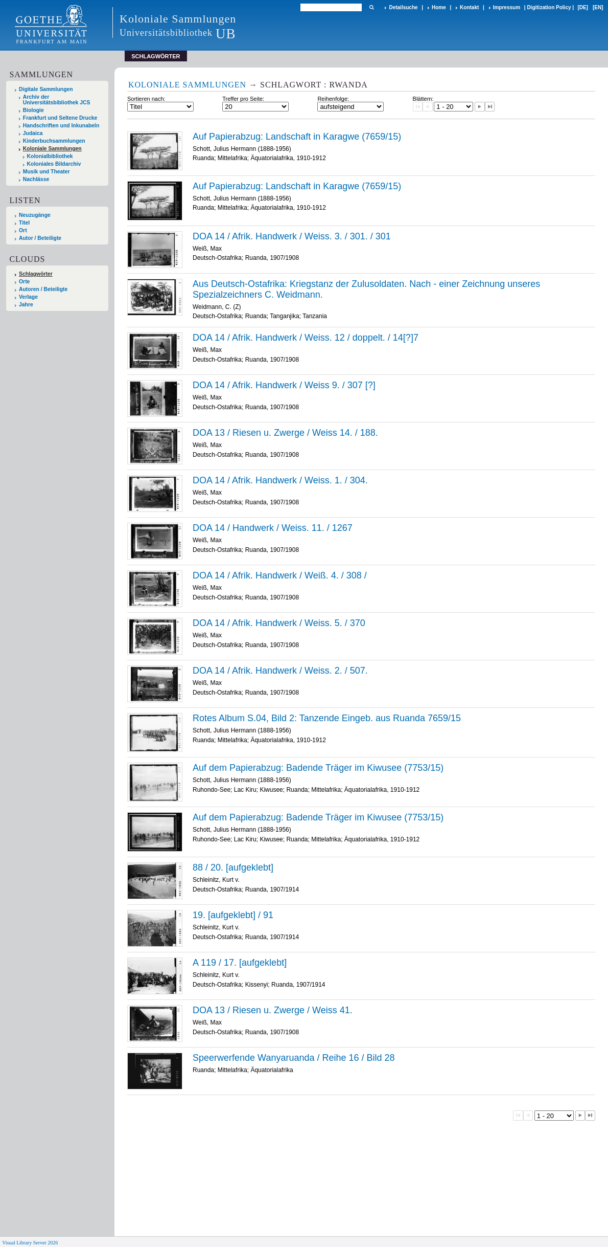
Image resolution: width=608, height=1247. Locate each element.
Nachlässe (36, 179)
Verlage (28, 297)
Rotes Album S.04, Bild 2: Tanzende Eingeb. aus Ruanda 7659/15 (327, 718)
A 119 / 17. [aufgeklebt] (240, 962)
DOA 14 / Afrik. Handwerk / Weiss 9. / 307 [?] (284, 385)
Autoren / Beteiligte (43, 289)
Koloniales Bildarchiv (54, 164)
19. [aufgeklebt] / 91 (233, 915)
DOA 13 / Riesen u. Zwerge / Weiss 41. (273, 1010)
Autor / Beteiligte (40, 238)
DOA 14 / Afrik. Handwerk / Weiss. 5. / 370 (279, 623)
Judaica (33, 133)
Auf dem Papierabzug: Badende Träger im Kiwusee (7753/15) (318, 768)
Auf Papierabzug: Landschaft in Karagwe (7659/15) (297, 136)
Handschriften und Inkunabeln (61, 125)
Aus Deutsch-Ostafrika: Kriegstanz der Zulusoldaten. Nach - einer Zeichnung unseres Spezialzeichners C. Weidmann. (366, 289)
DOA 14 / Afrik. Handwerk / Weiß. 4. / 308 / (280, 575)
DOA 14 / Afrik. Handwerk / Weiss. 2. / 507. (280, 670)
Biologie (33, 110)
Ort (23, 230)
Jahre (26, 304)
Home (439, 7)
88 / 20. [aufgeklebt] (233, 867)
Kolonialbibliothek (50, 156)
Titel (24, 223)
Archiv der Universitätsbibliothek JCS (56, 99)
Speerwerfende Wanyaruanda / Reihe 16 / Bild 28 (294, 1058)
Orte (24, 281)
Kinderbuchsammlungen (54, 141)
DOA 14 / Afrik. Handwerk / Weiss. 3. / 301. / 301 (292, 236)
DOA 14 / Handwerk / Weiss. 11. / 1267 (273, 528)
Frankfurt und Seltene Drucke (60, 118)
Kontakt (469, 7)
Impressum (506, 7)
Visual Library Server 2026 (30, 1242)
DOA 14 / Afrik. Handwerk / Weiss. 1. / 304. (280, 480)
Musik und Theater (46, 171)
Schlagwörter (36, 274)
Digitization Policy (549, 7)
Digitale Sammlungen (46, 89)
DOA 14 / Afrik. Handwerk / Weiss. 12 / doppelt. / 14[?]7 (305, 337)
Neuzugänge (35, 215)
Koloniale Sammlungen (52, 148)
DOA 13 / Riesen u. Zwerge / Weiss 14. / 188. (285, 433)
